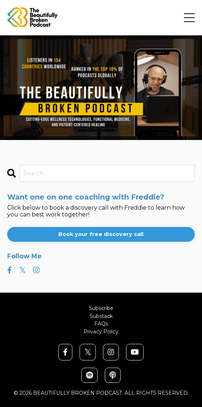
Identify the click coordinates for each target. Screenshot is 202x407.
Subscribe (101, 308)
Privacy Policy (101, 332)
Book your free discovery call (100, 234)
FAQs (101, 324)
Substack (101, 316)
